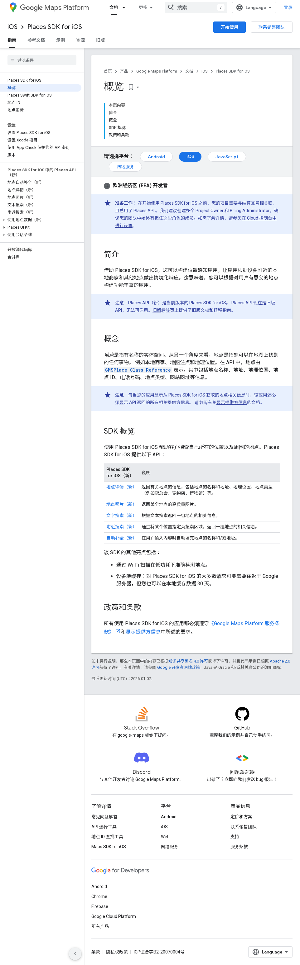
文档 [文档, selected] (113, 7)
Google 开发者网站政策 (178, 667)
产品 (124, 71)
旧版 (100, 40)
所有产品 (100, 926)
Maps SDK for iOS (108, 846)
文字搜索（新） (121, 515)
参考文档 (36, 40)
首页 (108, 71)
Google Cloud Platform (113, 916)
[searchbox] (41, 60)
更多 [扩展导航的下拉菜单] (143, 7)
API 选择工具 (104, 826)
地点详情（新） (121, 486)
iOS (12, 27)
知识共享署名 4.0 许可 (188, 661)
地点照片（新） (121, 504)
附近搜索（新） (121, 526)
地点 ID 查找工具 (107, 836)
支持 (234, 836)
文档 (189, 71)
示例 (60, 40)
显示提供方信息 (231, 402)
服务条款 (239, 846)
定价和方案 (241, 816)
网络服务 (125, 166)
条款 (95, 951)
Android (156, 156)
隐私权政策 (117, 951)
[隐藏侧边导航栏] (75, 954)
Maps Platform (54, 7)
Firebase (99, 906)
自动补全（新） (121, 537)
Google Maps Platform (156, 71)
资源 (80, 40)
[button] (40, 220)
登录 (288, 7)
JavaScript (226, 156)
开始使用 (229, 27)
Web (165, 836)
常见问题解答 (104, 816)
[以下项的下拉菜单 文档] (125, 7)
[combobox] (196, 7)
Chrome (99, 896)
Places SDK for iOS (54, 27)
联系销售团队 (272, 27)
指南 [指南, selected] (11, 40)
